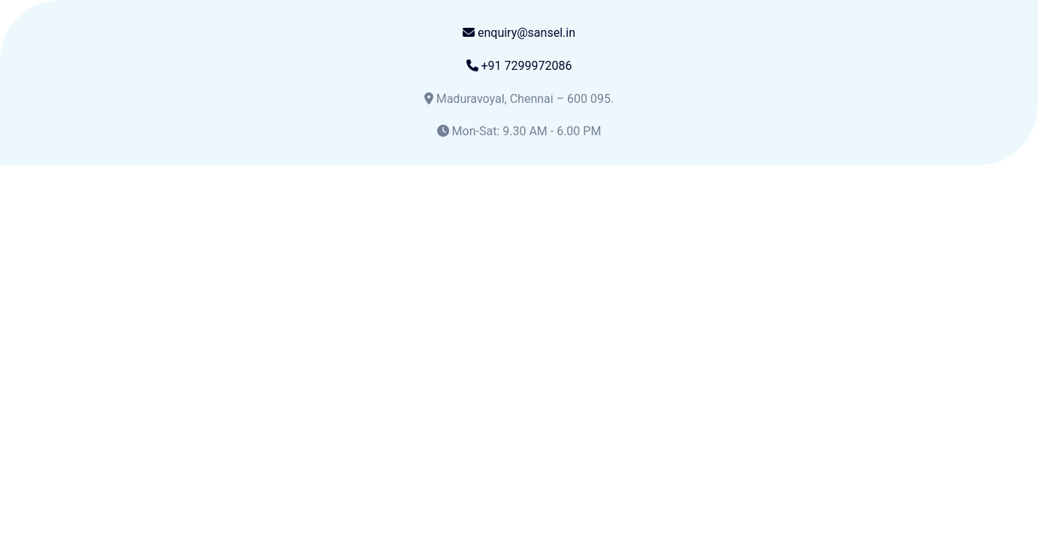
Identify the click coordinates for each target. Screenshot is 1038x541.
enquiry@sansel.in (519, 33)
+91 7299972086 (519, 66)
